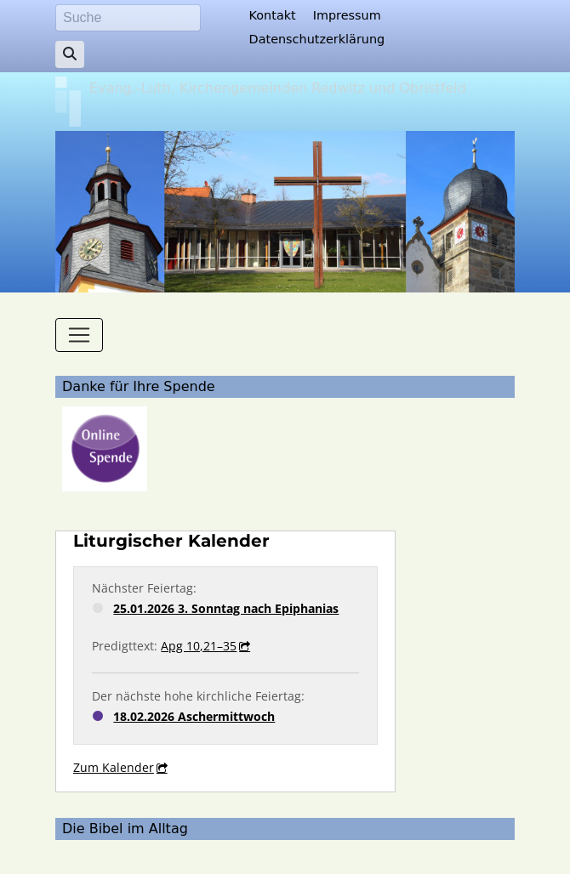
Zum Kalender (113, 767)
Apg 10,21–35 (199, 646)
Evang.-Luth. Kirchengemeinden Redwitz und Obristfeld (277, 88)
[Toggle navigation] (79, 335)
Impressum (347, 15)
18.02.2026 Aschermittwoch (194, 716)
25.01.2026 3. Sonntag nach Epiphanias (226, 608)
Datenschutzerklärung (317, 39)
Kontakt (272, 15)
